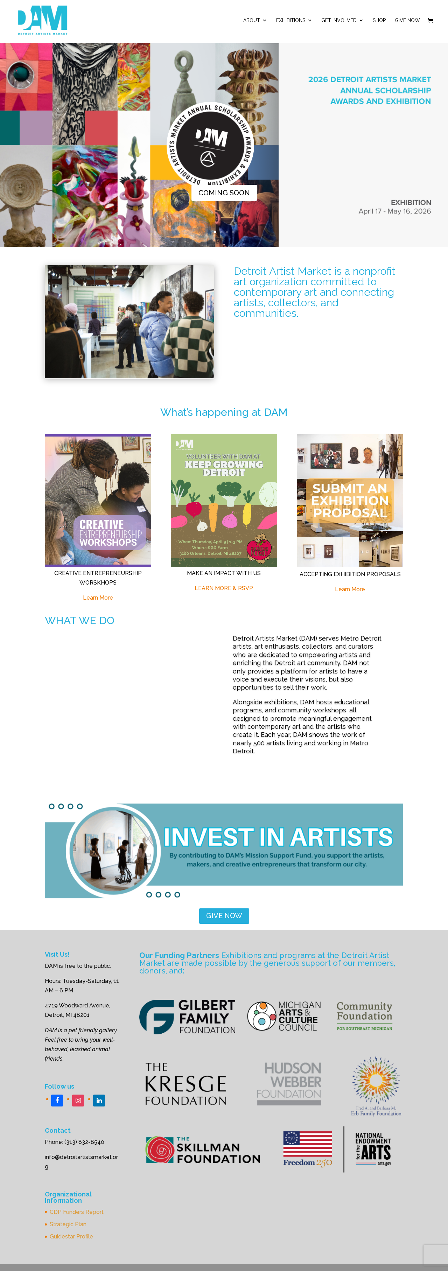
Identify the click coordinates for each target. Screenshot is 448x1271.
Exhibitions (290, 20)
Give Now (407, 20)
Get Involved (339, 20)
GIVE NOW (224, 916)
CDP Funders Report (77, 1212)
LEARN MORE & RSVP (224, 588)
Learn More (98, 597)
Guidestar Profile (71, 1236)
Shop (379, 20)
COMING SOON (224, 193)
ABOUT (251, 20)
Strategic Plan (68, 1224)
